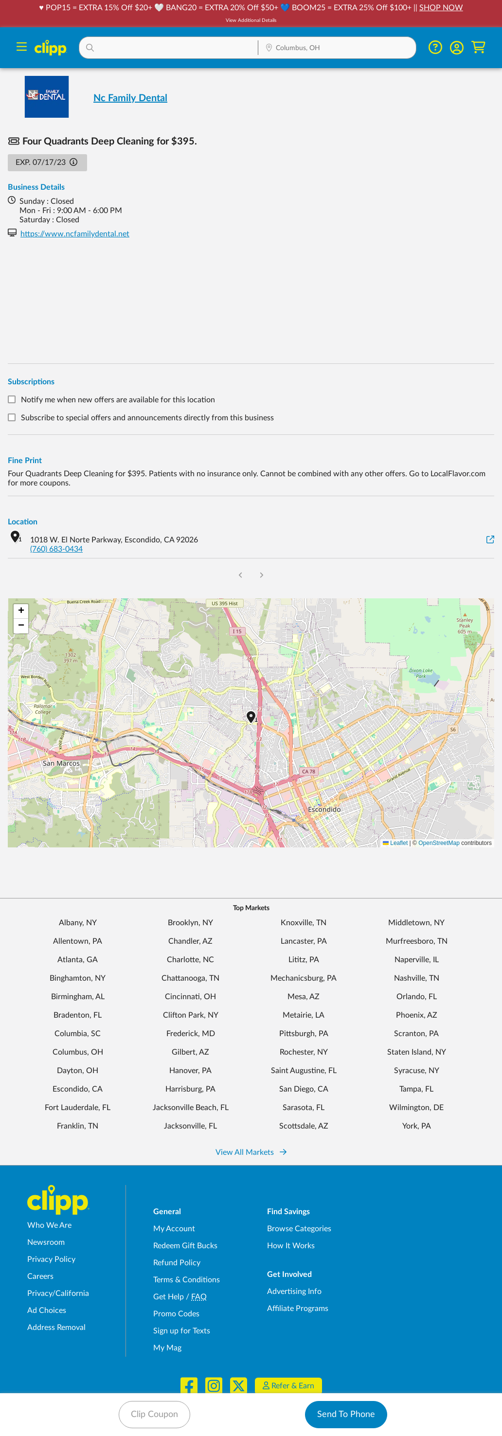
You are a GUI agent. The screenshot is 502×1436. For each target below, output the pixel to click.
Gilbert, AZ (190, 1052)
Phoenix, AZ (416, 1015)
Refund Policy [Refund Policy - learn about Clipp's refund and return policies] (176, 1263)
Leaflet (395, 843)
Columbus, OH (78, 1052)
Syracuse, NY (416, 1071)
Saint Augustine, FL (304, 1071)
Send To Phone (346, 1414)
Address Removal (56, 1327)
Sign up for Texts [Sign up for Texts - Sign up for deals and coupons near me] (181, 1331)
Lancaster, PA (304, 941)
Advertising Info (294, 1291)
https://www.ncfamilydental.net (74, 234)
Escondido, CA (78, 1089)
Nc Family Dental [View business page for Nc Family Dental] (130, 98)
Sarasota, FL (303, 1108)
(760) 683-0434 (56, 549)
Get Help (168, 1297)
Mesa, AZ (303, 997)
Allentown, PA (77, 941)
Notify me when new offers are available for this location (118, 400)
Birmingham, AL (78, 997)
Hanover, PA (190, 1071)
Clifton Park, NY (190, 1015)
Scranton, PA (416, 1034)
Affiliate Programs (297, 1308)
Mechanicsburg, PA (303, 978)
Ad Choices (46, 1310)
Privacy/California (58, 1293)
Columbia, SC (77, 1034)
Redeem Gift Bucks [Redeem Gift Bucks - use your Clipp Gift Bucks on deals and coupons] (185, 1246)
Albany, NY (78, 923)
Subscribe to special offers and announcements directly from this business (147, 418)
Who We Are (49, 1225)
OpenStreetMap (439, 843)
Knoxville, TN (303, 923)
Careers (40, 1276)
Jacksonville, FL (190, 1126)
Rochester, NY (304, 1052)
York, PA (416, 1126)
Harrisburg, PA (190, 1089)
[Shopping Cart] (478, 47)
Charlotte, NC (190, 960)
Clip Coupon (154, 1414)
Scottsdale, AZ (303, 1126)
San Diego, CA (303, 1089)
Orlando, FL (416, 997)
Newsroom (46, 1242)
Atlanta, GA (77, 960)
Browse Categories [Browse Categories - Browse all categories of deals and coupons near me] (299, 1229)
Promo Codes (176, 1314)
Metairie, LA (303, 1015)
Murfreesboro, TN (417, 941)
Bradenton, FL (78, 1015)
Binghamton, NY (78, 978)
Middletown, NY (416, 923)
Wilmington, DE (416, 1108)
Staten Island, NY (416, 1052)
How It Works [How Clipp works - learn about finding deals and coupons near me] (291, 1246)
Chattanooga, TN (190, 978)
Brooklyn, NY (190, 923)
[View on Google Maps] (490, 540)
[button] (169, 47)
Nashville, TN (416, 978)
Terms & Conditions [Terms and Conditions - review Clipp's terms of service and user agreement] (186, 1280)
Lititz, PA (303, 960)
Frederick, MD (190, 1034)
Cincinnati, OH (190, 997)
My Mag (167, 1348)
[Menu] (22, 48)
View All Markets (251, 1152)
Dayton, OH (77, 1071)
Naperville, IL (416, 960)
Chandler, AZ (190, 941)
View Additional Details (251, 20)
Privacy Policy (51, 1259)
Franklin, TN (77, 1126)
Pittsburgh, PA (303, 1034)
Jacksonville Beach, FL (191, 1108)
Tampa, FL (416, 1089)
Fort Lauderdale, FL (77, 1108)
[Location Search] (337, 48)
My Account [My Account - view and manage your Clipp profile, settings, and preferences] (174, 1229)
